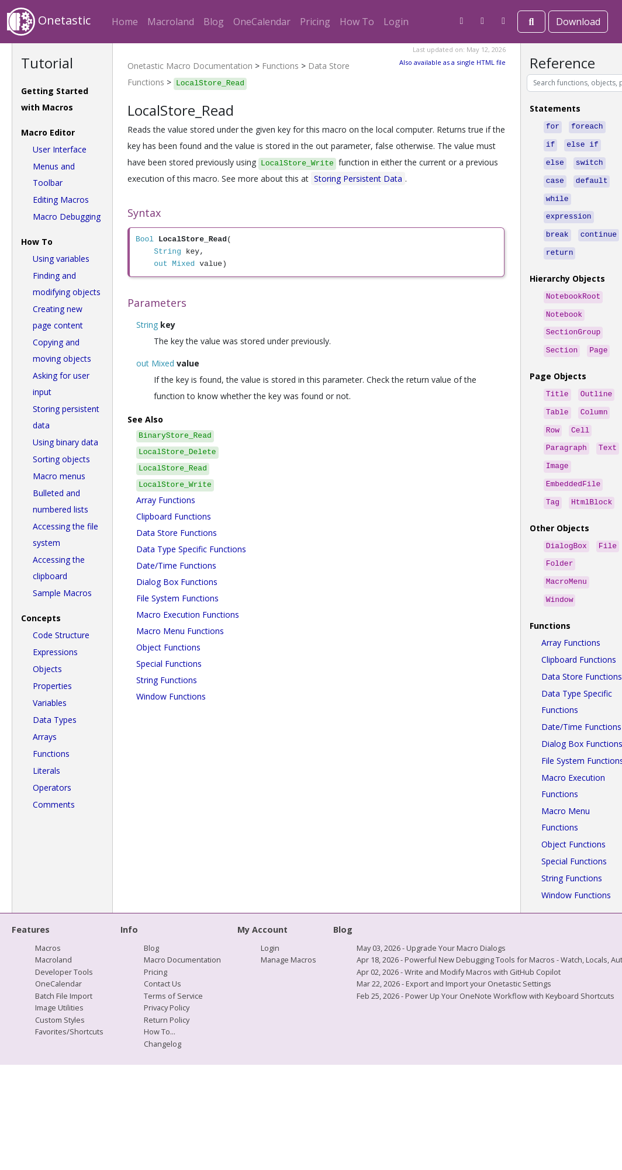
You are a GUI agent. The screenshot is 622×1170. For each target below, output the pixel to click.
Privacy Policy (166, 980)
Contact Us (162, 956)
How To (357, 21)
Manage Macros (288, 932)
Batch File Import (63, 969)
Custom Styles (60, 993)
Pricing (315, 21)
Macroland (170, 21)
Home (125, 21)
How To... (159, 1004)
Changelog (162, 1017)
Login (396, 21)
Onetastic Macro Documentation (190, 65)
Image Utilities (59, 980)
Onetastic (49, 22)
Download (578, 21)
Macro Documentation (182, 932)
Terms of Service (173, 969)
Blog (213, 21)
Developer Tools (64, 945)
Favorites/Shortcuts (69, 1004)
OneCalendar (262, 21)
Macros (48, 921)
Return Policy (166, 993)
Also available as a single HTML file (452, 62)
